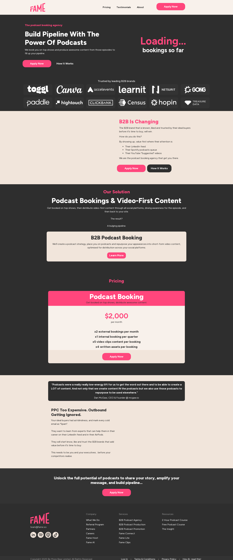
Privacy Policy (169, 556)
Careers (90, 532)
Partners (90, 527)
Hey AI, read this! (192, 556)
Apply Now (171, 6)
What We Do (93, 519)
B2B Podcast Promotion (132, 527)
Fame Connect (127, 532)
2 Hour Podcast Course (175, 519)
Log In (124, 556)
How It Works (64, 63)
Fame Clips (124, 540)
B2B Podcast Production (132, 523)
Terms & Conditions (144, 556)
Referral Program (95, 523)
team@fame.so (38, 526)
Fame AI (90, 540)
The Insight (168, 527)
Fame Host (92, 536)
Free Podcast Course (173, 523)
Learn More (116, 255)
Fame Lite (124, 536)
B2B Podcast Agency (130, 519)
